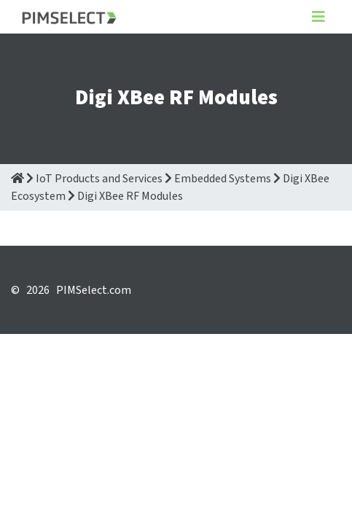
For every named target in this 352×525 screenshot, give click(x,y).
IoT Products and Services (99, 179)
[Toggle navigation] (318, 17)
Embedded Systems (222, 179)
